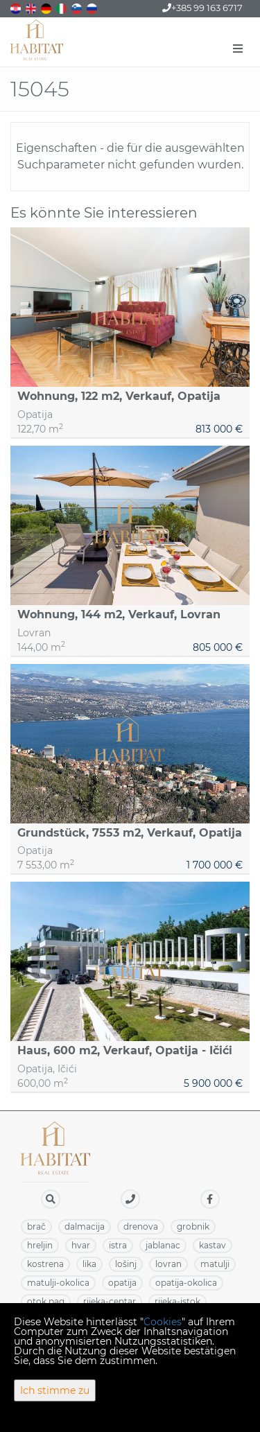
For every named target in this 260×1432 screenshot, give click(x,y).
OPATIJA (122, 1282)
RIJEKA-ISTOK (177, 1301)
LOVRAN (168, 1264)
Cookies (163, 1322)
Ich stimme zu (54, 1390)
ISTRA (118, 1245)
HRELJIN (40, 1245)
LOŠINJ (126, 1264)
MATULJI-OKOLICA (58, 1282)
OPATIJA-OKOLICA (186, 1282)
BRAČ (36, 1226)
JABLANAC (163, 1245)
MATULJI (214, 1264)
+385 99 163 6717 (202, 7)
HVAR (80, 1245)
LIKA (89, 1264)
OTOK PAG (45, 1301)
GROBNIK (193, 1226)
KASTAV (212, 1245)
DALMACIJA (84, 1226)
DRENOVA (140, 1226)
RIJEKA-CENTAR (109, 1301)
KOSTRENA (45, 1264)
